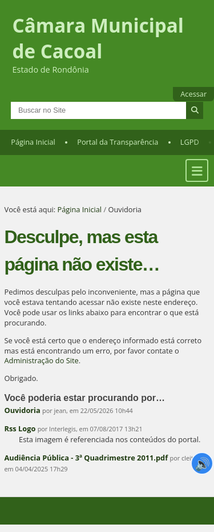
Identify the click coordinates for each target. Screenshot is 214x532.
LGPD (189, 142)
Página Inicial (33, 142)
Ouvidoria (23, 410)
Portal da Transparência (117, 142)
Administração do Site (42, 360)
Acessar (193, 94)
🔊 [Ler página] (202, 463)
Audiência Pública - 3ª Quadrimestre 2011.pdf (86, 457)
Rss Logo (20, 428)
